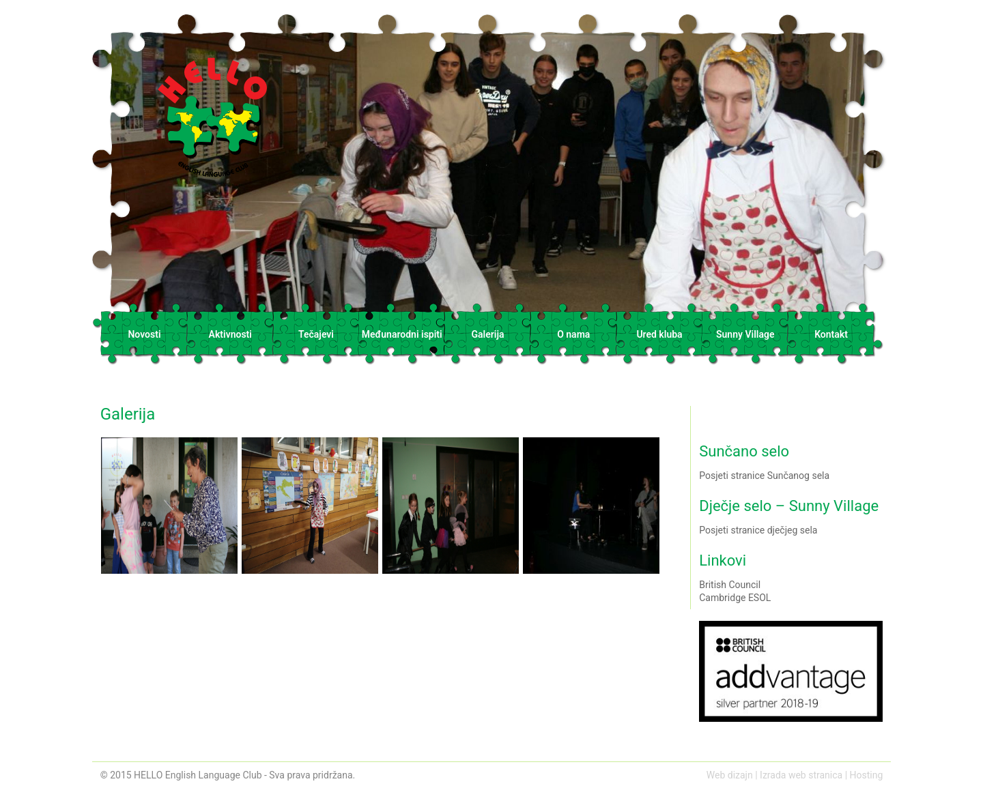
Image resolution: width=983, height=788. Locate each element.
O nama (573, 334)
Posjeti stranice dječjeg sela (758, 530)
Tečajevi (316, 334)
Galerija (487, 334)
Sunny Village (745, 334)
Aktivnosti (230, 334)
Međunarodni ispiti (402, 334)
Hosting (866, 775)
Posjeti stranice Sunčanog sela (764, 475)
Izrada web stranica (801, 775)
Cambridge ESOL (735, 597)
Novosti (144, 334)
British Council (729, 584)
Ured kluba (659, 334)
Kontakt (831, 334)
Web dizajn (730, 775)
